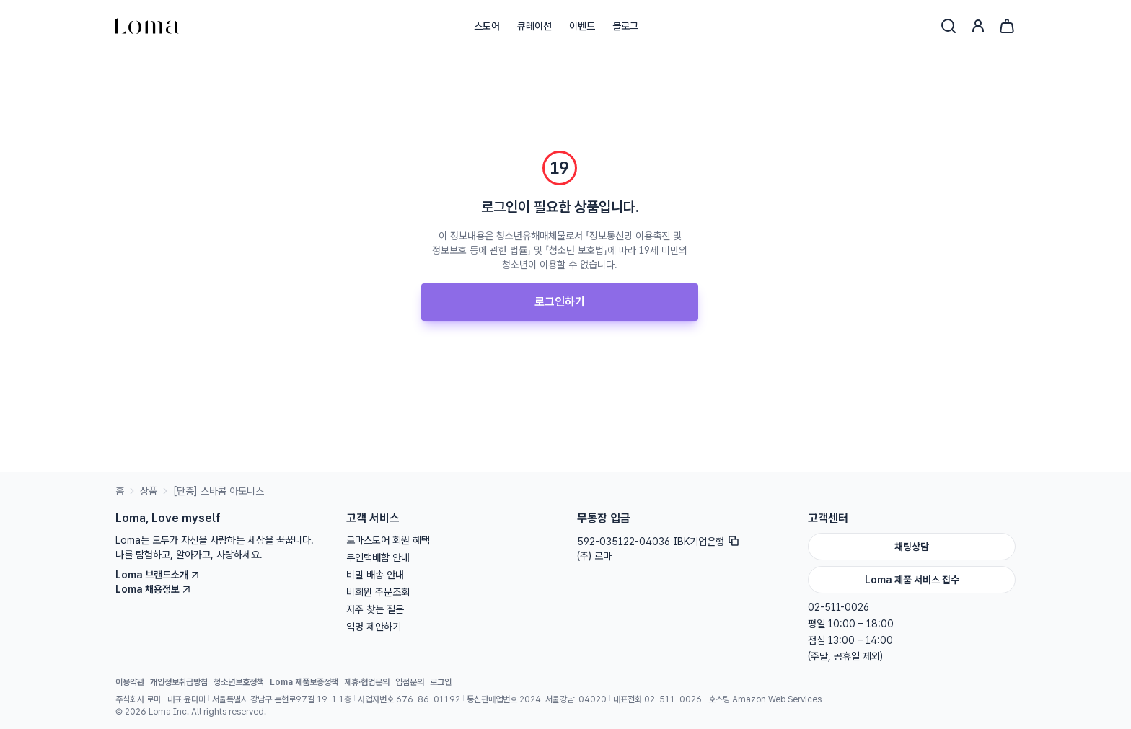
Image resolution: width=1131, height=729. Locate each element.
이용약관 (129, 682)
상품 (148, 491)
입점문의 (409, 682)
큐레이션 (534, 26)
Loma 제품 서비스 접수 (912, 580)
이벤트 (582, 26)
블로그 (625, 26)
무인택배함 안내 (378, 557)
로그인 (441, 682)
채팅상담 (911, 546)
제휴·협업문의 (367, 682)
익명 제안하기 (373, 626)
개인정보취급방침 (179, 682)
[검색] (948, 26)
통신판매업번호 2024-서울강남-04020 (537, 699)
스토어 (487, 26)
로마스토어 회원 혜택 (388, 540)
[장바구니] (1007, 26)
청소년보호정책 (239, 682)
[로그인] (978, 26)
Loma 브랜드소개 (157, 574)
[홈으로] (147, 26)
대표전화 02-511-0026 (657, 699)
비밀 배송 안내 (375, 574)
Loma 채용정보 (153, 589)
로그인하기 (559, 302)
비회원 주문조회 (378, 592)
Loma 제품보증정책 (304, 682)
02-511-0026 (838, 607)
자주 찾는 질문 (375, 609)
